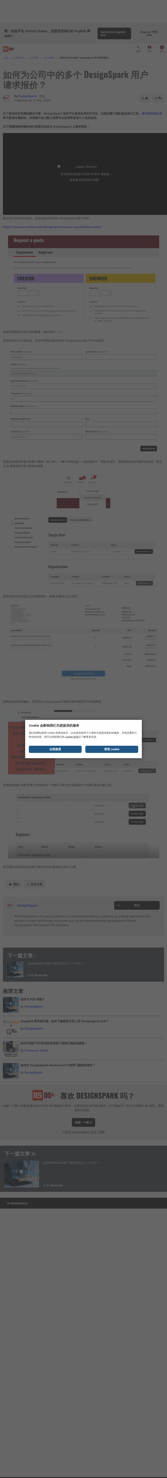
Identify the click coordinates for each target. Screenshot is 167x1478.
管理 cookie (111, 750)
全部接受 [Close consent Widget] (55, 750)
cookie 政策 (71, 737)
